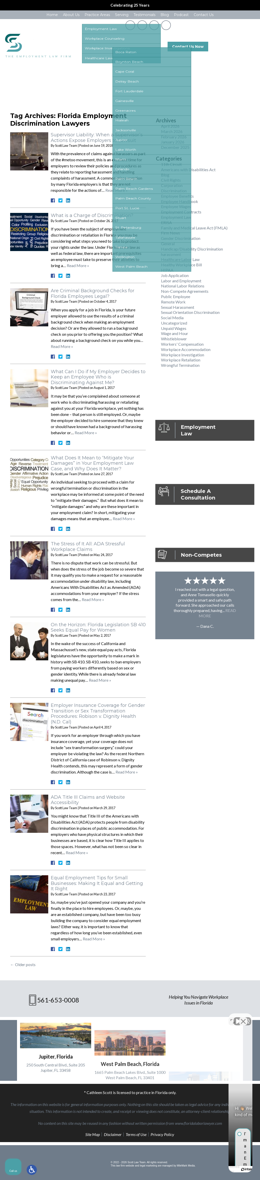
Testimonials (144, 14)
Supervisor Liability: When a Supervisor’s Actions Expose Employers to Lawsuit (97, 137)
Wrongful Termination (180, 365)
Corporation (172, 185)
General (168, 243)
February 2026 (174, 136)
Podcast (181, 14)
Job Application (175, 275)
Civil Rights (171, 180)
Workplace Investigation (182, 354)
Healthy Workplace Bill (181, 264)
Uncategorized (174, 323)
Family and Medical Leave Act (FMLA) (194, 227)
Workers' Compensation (182, 344)
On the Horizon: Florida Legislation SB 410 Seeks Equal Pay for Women (98, 627)
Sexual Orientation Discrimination (190, 312)
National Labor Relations (182, 285)
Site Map (92, 1134)
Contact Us (204, 14)
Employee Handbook (179, 201)
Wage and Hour (174, 333)
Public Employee (175, 296)
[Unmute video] (170, 1017)
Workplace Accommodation (185, 349)
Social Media (172, 317)
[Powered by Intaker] (216, 1169)
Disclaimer (113, 1134)
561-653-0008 (238, 46)
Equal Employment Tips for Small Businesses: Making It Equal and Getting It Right (97, 883)
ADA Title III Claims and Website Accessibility (88, 800)
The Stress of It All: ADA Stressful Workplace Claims (88, 546)
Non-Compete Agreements (184, 291)
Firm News (170, 232)
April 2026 (170, 126)
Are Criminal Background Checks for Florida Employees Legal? (92, 293)
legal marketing (148, 1165)
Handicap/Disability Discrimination (192, 248)
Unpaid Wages (173, 328)
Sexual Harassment (177, 307)
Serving (121, 14)
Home (52, 14)
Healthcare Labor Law (180, 259)
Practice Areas (97, 14)
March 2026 (172, 131)
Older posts (23, 964)
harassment (171, 254)
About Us (71, 14)
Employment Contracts (181, 211)
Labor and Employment (181, 280)
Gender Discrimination (180, 238)
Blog (164, 14)
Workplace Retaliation (180, 359)
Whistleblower (174, 338)
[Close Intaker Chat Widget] (243, 1017)
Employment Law (176, 217)
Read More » (116, 190)
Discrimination (174, 190)
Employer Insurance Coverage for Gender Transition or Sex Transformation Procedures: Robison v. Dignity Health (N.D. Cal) (98, 714)
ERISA (166, 222)
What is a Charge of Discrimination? (92, 215)
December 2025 (175, 147)
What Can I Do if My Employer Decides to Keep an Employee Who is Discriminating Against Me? (98, 377)
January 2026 (172, 141)
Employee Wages (176, 206)
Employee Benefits (177, 196)
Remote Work (173, 301)
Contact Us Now (188, 46)
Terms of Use (136, 1134)
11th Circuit (171, 164)
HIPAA (167, 270)
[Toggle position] (233, 1017)
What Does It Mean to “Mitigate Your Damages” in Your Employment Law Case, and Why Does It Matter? (92, 463)
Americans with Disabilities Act (188, 169)
